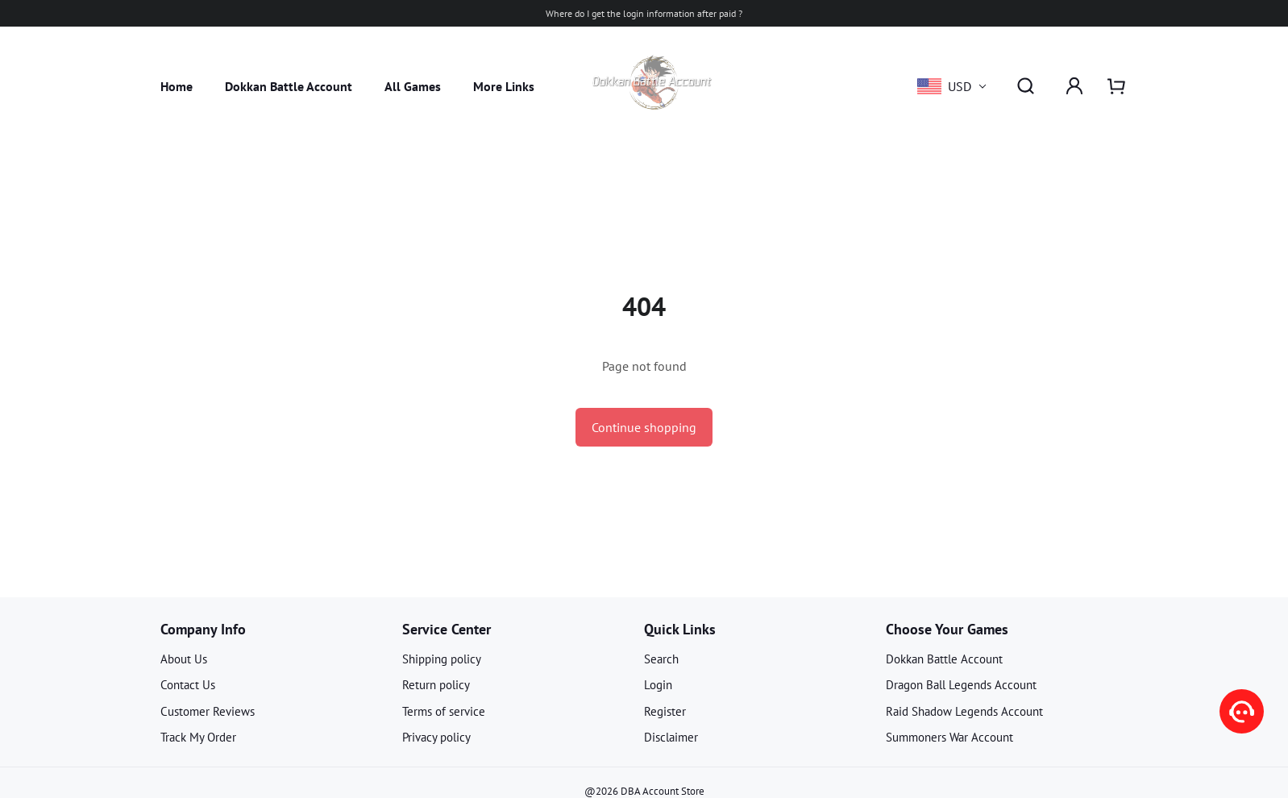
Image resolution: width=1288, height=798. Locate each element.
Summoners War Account (949, 737)
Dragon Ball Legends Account (961, 684)
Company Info (203, 629)
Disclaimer (671, 737)
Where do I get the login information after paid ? (644, 13)
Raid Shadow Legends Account (964, 711)
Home (176, 86)
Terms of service (443, 711)
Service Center (446, 629)
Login (658, 684)
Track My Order (198, 737)
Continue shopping (644, 427)
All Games (412, 86)
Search (661, 659)
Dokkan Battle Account (288, 86)
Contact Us (187, 684)
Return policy (436, 684)
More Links (503, 86)
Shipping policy (441, 659)
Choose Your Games (947, 629)
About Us (183, 659)
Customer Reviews (207, 711)
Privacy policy (436, 737)
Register (665, 711)
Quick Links (680, 629)
